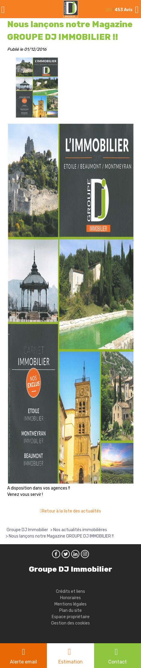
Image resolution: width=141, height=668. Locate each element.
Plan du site (70, 610)
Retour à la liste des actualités (71, 511)
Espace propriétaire (71, 616)
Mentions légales (70, 604)
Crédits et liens (70, 591)
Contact (117, 662)
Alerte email (23, 662)
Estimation (70, 662)
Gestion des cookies (70, 623)
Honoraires (70, 597)
